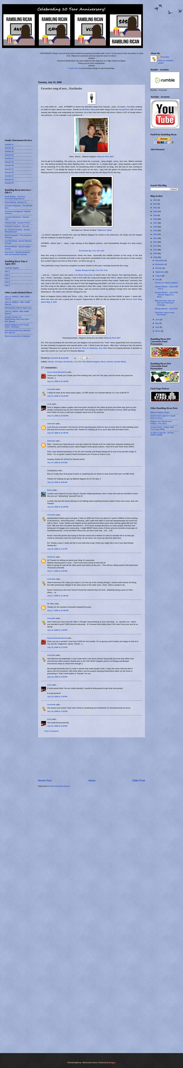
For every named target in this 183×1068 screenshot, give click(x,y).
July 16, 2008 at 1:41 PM (57, 549)
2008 (155, 257)
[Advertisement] (91, 758)
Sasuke (110, 362)
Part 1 (7, 271)
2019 (155, 215)
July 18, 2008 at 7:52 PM (57, 711)
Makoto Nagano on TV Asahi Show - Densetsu (17, 326)
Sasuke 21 (9, 179)
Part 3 (7, 278)
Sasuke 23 (9, 172)
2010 (155, 250)
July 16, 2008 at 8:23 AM (57, 462)
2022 (155, 204)
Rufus (49, 490)
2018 (155, 219)
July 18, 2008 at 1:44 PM (57, 630)
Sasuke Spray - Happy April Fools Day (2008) (162, 428)
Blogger (112, 1063)
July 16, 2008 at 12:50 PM (57, 507)
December (159, 260)
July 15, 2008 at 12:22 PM (57, 396)
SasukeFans (124, 109)
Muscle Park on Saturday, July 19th (91, 348)
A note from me (74, 68)
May (157, 323)
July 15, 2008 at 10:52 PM (57, 416)
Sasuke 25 (9, 165)
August (158, 276)
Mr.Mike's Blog (88, 109)
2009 (155, 253)
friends (51, 362)
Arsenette (51, 389)
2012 (155, 242)
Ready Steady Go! (84, 270)
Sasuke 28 (9, 155)
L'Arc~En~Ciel (98, 251)
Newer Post (45, 780)
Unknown (51, 424)
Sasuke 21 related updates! (166, 283)
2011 (155, 246)
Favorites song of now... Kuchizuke (165, 313)
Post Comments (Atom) (60, 786)
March (158, 331)
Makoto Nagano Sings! (160, 412)
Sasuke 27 (9, 158)
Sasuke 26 (9, 162)
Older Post (138, 780)
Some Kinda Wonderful (57, 372)
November (160, 264)
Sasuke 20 (9, 183)
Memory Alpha (105, 230)
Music (103, 362)
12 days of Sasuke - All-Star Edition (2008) (162, 434)
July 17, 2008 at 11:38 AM (57, 596)
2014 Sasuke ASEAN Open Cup (18, 308)
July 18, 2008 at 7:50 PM (57, 697)
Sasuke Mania (120, 362)
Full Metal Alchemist (83, 275)
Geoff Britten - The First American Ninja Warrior (15, 198)
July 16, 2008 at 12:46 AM (57, 433)
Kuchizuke (83, 251)
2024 (155, 200)
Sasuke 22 (9, 176)
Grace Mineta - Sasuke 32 (15, 202)
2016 (155, 227)
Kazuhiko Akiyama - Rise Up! (17, 226)
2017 (155, 223)
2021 (155, 208)
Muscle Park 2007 (106, 157)
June (157, 320)
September (160, 272)
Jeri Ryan (59, 362)
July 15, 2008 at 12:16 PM (57, 381)
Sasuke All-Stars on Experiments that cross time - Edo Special (17, 319)
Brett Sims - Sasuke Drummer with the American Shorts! (17, 253)
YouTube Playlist (12, 268)
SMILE (113, 278)
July (157, 279)
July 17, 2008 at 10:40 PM (57, 610)
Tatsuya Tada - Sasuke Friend (17, 223)
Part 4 (7, 282)
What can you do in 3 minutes (17, 336)
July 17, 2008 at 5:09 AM (57, 571)
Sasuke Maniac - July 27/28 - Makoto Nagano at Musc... (166, 294)
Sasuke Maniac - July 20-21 (166, 309)
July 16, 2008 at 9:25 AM (57, 482)
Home (91, 780)
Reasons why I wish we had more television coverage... (165, 303)
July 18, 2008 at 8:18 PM (57, 726)
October (159, 268)
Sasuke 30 (9, 148)
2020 (155, 211)
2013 (155, 238)
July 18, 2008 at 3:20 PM (57, 677)
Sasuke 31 (9, 144)
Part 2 (7, 275)
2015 (155, 230)
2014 (155, 234)
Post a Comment (51, 731)
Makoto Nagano (93, 362)
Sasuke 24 (9, 169)
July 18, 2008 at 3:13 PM (57, 647)
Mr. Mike (50, 604)
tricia (49, 404)
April (157, 327)
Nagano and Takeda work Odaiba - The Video (161, 422)
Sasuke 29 (9, 151)
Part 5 (7, 285)
